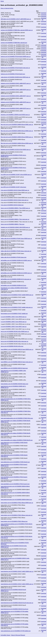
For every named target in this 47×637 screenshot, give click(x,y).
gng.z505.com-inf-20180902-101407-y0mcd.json (13, 187)
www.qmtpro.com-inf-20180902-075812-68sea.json (14, 521)
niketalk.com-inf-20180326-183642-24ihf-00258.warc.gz (15, 227)
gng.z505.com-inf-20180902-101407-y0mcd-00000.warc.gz (16, 174)
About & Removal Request (18, 635)
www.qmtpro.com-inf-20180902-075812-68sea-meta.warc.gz (16, 515)
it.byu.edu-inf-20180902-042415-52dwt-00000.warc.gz (15, 190)
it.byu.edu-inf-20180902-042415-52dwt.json (12, 205)
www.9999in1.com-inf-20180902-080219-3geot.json (14, 368)
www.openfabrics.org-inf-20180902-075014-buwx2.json (15, 484)
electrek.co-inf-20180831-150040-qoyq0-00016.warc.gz (15, 114)
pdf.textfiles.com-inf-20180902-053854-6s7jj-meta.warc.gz (16, 279)
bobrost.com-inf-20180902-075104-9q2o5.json (13, 74)
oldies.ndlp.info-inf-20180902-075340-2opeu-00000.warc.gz (16, 238)
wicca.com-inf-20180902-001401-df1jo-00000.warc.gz (15, 331)
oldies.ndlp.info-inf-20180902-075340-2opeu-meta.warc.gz (16, 251)
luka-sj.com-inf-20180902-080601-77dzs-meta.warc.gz (15, 219)
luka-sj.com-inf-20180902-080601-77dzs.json (12, 224)
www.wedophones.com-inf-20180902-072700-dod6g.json (16, 631)
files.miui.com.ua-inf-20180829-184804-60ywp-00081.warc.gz (17, 124)
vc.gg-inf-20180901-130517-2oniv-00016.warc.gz (13, 321)
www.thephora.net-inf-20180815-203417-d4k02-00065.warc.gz (17, 584)
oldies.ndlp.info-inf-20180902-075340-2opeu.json (13, 257)
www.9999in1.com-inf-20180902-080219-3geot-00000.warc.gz (17, 349)
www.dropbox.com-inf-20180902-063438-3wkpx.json (14, 383)
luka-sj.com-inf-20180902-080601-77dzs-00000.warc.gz (15, 208)
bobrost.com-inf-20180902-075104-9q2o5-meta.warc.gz (15, 67)
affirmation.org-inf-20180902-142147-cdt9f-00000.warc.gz (16, 19)
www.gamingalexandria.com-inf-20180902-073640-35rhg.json (17, 418)
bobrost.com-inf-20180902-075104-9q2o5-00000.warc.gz (16, 56)
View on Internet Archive (7, 8)
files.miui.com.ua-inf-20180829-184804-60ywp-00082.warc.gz (17, 130)
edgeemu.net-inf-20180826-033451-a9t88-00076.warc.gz (16, 89)
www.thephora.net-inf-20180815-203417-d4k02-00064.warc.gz (17, 571)
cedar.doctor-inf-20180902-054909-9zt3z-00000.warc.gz (15, 77)
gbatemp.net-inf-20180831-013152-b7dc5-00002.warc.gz (16, 149)
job (42, 19)
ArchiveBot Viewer (5, 635)
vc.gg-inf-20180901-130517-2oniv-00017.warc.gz (13, 326)
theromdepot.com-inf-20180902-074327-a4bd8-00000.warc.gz (17, 294)
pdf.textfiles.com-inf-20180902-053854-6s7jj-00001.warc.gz (16, 260)
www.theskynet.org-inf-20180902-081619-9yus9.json (14, 609)
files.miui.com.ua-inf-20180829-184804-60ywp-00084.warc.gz (17, 143)
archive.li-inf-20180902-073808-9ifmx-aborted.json (14, 42)
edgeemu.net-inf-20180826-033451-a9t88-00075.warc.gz (16, 83)
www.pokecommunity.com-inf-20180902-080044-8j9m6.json (16, 499)
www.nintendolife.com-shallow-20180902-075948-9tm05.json (17, 440)
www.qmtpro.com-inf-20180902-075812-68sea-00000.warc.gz (17, 502)
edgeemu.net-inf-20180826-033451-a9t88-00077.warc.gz (16, 96)
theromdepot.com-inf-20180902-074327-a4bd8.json (14, 313)
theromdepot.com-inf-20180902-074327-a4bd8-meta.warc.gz (17, 307)
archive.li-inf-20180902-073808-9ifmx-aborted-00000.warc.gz (17, 30)
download (43, 13)
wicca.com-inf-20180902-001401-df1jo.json (12, 346)
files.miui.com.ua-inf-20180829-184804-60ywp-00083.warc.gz (17, 137)
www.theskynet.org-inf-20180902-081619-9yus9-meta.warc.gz (17, 602)
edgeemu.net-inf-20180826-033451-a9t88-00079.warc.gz (16, 108)
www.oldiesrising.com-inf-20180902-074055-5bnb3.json (15, 462)
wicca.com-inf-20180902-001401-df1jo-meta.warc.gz (14, 341)
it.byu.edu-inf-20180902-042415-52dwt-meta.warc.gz (14, 200)
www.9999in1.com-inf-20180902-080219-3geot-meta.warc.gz (17, 362)
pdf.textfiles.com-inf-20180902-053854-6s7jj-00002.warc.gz (16, 273)
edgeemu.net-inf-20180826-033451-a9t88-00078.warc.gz (16, 102)
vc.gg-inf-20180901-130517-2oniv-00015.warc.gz (13, 316)
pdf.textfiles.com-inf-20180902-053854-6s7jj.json (13, 285)
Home (2, 1)
